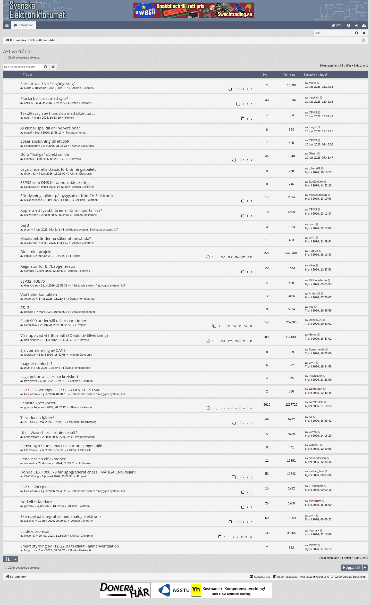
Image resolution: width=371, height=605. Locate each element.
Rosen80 (30, 535)
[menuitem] (337, 25)
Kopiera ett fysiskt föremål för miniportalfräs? (61, 210)
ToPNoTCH (316, 402)
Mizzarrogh (31, 215)
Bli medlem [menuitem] (365, 26)
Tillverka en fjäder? (37, 417)
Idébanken (85, 463)
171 (223, 408)
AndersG (29, 298)
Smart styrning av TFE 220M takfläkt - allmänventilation (69, 546)
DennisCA (30, 325)
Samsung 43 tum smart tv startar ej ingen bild (61, 445)
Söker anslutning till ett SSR (44, 141)
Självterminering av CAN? (42, 350)
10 (251, 537)
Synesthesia (316, 349)
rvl (310, 417)
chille (27, 103)
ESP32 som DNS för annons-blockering (55, 182)
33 (228, 326)
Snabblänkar (8, 26)
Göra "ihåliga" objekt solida (44, 154)
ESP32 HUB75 (32, 281)
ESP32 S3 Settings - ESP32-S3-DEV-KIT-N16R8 (60, 390)
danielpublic (31, 340)
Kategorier (26, 25)
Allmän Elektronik (83, 88)
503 (230, 257)
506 (250, 257)
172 (230, 408)
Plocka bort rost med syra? (44, 98)
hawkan (314, 97)
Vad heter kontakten (38, 294)
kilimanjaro (31, 146)
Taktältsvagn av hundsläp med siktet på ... (57, 113)
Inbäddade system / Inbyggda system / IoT (91, 229)
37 (251, 326)
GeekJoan (31, 285)
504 (237, 257)
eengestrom (31, 437)
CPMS (313, 112)
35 (240, 326)
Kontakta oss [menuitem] (260, 576)
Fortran (313, 250)
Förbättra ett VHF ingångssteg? (47, 83)
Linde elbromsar (35, 531)
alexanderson (317, 458)
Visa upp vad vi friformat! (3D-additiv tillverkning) (64, 335)
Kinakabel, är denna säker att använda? (55, 238)
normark (314, 530)
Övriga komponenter (82, 298)
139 (243, 341)
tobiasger (30, 354)
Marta (27, 88)
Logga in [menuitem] (357, 26)
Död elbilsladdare (36, 501)
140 (250, 341)
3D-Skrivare (73, 159)
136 (223, 341)
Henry (312, 334)
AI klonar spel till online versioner (50, 128)
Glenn (28, 159)
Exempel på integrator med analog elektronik (61, 516)
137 (230, 341)
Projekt (69, 117)
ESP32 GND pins (34, 486)
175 (250, 408)
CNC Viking (31, 476)
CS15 (24, 307)
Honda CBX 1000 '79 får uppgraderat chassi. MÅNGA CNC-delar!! (78, 472)
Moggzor (29, 550)
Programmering (76, 132)
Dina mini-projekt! (36, 251)
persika (28, 312)
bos (311, 306)
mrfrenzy (315, 501)
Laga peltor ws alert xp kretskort (49, 376)
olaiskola (29, 463)
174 (243, 408)
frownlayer (30, 381)
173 (237, 408)
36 (245, 326)
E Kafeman (316, 486)
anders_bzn (316, 471)
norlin (27, 117)
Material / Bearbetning (83, 422)
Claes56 (29, 450)
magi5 (28, 132)
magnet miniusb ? (36, 363)
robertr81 (30, 173)
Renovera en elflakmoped (43, 459)
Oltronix (29, 271)
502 (223, 257)
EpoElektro (31, 187)
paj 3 (24, 225)
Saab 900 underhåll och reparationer (53, 320)
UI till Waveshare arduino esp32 (49, 432)
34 (234, 326)
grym (27, 229)
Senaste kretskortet (37, 403)
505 (243, 257)
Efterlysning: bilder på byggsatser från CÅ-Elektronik (66, 195)
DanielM (29, 520)
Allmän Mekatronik (85, 215)
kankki (28, 256)
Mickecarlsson (33, 200)
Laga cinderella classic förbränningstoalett (58, 169)
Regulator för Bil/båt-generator (48, 266)
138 (237, 341)
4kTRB (28, 422)
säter (312, 265)
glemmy (29, 506)
